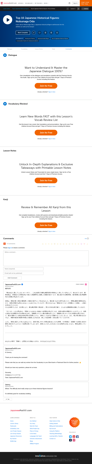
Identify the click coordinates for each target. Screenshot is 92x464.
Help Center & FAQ (54, 421)
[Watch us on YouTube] (74, 436)
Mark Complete (23, 32)
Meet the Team (34, 426)
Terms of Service (64, 460)
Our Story (32, 423)
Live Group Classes (15, 433)
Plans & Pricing (34, 431)
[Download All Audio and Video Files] (57, 33)
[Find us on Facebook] (77, 436)
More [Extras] (45, 3)
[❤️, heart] (84, 244)
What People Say (34, 428)
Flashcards (13, 426)
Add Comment (12, 278)
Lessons (20, 3)
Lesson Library (6, 8)
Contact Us (52, 438)
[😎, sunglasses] (54, 244)
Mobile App (13, 441)
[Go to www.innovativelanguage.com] (46, 455)
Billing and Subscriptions (56, 426)
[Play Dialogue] (5, 55)
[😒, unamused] (51, 244)
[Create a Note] (45, 33)
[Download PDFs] (51, 33)
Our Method (33, 421)
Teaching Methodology (55, 433)
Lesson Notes (39, 49)
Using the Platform (54, 431)
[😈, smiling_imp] (81, 244)
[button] (69, 3)
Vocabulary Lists (14, 428)
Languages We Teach (36, 436)
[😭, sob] (69, 244)
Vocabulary (29, 3)
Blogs (31, 441)
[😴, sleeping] (75, 244)
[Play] (5, 104)
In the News (33, 433)
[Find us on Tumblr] (70, 440)
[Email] (23, 273)
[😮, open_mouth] (78, 244)
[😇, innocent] (72, 244)
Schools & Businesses (36, 438)
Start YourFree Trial (86, 3)
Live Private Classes (15, 431)
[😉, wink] (66, 244)
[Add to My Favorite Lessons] (39, 33)
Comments (69, 49)
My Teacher (38, 3)
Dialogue (9, 49)
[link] (78, 8)
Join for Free (46, 86)
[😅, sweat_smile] (63, 244)
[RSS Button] (4, 243)
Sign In (75, 3)
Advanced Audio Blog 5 (43, 38)
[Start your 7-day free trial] (74, 422)
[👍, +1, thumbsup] (87, 244)
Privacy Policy (66, 459)
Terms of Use (74, 459)
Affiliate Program (34, 443)
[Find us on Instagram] (74, 440)
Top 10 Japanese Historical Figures (20, 8)
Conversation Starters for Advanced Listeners (27, 40)
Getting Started (53, 423)
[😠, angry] (57, 244)
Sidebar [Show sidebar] (86, 8)
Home (11, 421)
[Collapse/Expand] (46, 238)
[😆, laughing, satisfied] (60, 244)
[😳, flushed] (45, 244)
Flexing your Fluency (30, 38)
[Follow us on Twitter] (70, 436)
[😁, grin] (48, 244)
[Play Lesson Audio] (7, 19)
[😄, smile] (42, 244)
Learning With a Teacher (56, 436)
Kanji (53, 49)
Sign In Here (51, 92)
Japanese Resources (16, 436)
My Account (52, 428)
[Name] (23, 268)
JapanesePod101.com (56, 459)
